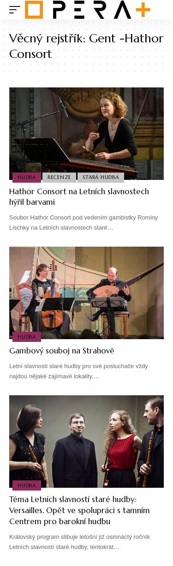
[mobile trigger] (17, 9)
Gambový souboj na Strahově (61, 351)
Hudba (27, 177)
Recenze (59, 177)
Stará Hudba (101, 177)
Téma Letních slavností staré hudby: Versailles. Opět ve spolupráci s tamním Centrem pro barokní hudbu (79, 510)
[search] (157, 10)
